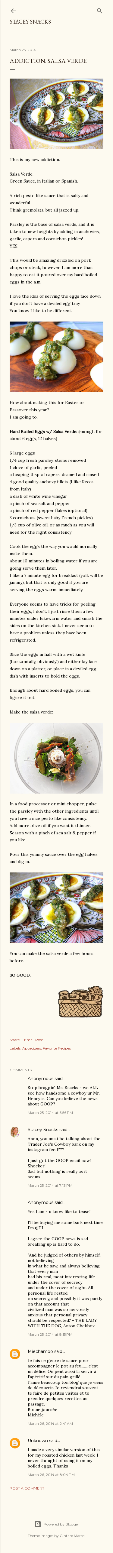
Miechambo (40, 1351)
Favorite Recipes (57, 1048)
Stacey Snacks (30, 21)
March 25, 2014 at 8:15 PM (50, 1334)
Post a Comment (27, 1488)
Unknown (38, 1440)
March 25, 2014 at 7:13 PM (50, 1185)
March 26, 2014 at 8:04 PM (51, 1474)
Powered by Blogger (56, 1524)
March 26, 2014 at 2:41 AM (50, 1423)
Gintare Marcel (72, 1535)
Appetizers (31, 1048)
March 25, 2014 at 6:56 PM (50, 1112)
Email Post (33, 1039)
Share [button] (15, 1039)
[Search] (99, 9)
